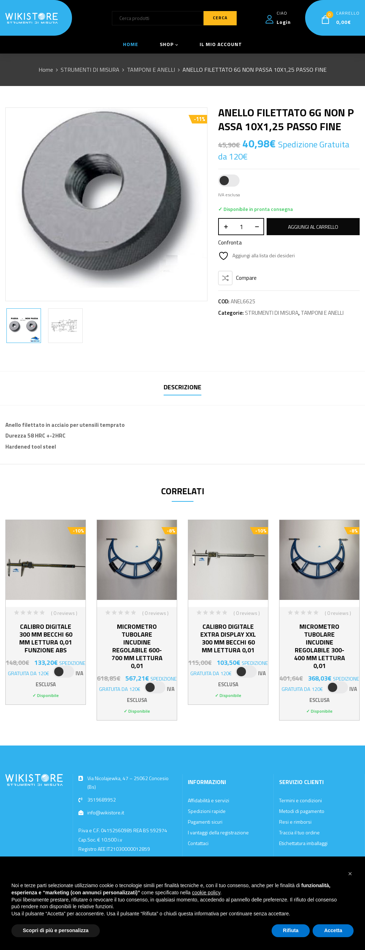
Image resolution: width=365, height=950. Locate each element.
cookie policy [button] (206, 892)
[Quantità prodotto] (241, 226)
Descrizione (182, 387)
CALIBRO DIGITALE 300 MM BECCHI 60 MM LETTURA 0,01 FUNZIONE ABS (45, 638)
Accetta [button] (333, 930)
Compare (246, 278)
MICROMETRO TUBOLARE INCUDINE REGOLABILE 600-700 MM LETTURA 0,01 (137, 646)
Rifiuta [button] (291, 930)
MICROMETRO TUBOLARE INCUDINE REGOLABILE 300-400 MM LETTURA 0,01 (319, 646)
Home (45, 69)
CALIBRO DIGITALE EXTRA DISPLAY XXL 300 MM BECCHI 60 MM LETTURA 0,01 (228, 638)
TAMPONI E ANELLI (151, 69)
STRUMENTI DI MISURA (90, 69)
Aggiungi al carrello (313, 227)
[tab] (182, 388)
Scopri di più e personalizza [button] (55, 930)
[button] (350, 873)
